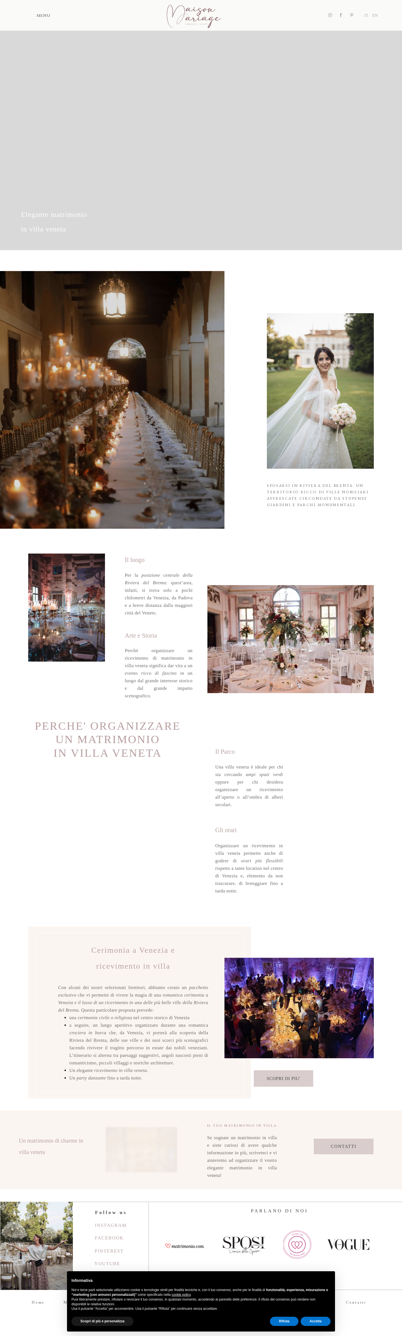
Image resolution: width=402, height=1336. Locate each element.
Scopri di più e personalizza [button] (102, 1321)
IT (366, 15)
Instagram (111, 1225)
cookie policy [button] (181, 1295)
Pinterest (109, 1251)
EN (375, 15)
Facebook (109, 1238)
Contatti (356, 1302)
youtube (107, 1263)
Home (38, 1302)
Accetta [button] (316, 1321)
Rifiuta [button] (284, 1321)
